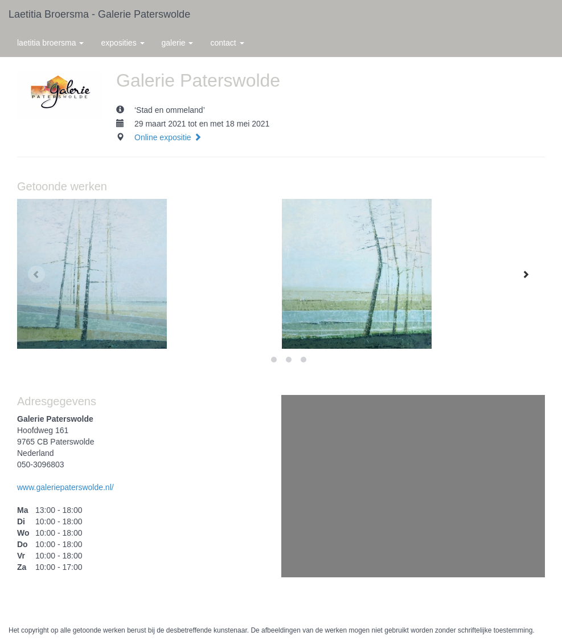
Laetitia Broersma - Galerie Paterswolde (99, 14)
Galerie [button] (178, 42)
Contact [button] (227, 42)
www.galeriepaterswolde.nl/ (65, 487)
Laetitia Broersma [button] (50, 42)
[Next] (525, 274)
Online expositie (168, 137)
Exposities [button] (122, 42)
